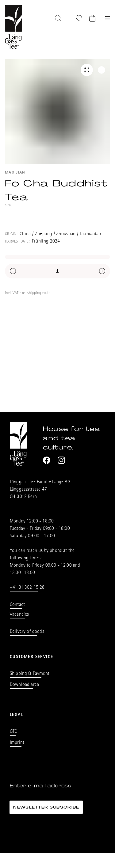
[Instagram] (61, 460)
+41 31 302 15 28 (27, 587)
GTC (13, 731)
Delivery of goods (27, 631)
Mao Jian (15, 173)
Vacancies (19, 614)
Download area (24, 685)
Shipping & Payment (29, 673)
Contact (17, 604)
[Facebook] (46, 460)
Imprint (17, 742)
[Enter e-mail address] (57, 786)
